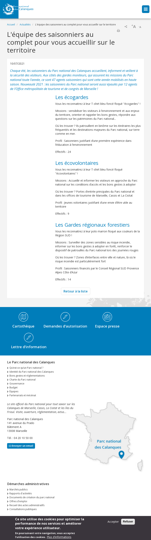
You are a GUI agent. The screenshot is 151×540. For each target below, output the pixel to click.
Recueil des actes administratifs (26, 505)
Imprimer (118, 30)
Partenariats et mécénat (22, 395)
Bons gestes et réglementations (27, 375)
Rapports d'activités (20, 493)
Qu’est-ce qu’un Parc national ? (26, 367)
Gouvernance (16, 383)
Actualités (25, 24)
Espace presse (107, 326)
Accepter (113, 523)
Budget (13, 387)
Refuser (128, 523)
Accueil (11, 24)
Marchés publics (18, 489)
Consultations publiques (23, 509)
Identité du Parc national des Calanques (31, 371)
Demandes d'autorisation (65, 326)
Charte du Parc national (22, 379)
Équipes (13, 391)
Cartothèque (23, 326)
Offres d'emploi (18, 501)
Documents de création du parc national (31, 497)
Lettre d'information (28, 346)
